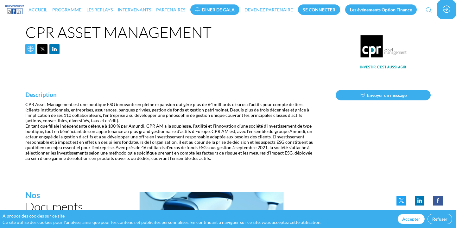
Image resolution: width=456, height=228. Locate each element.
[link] (37, 9)
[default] (268, 9)
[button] (214, 9)
